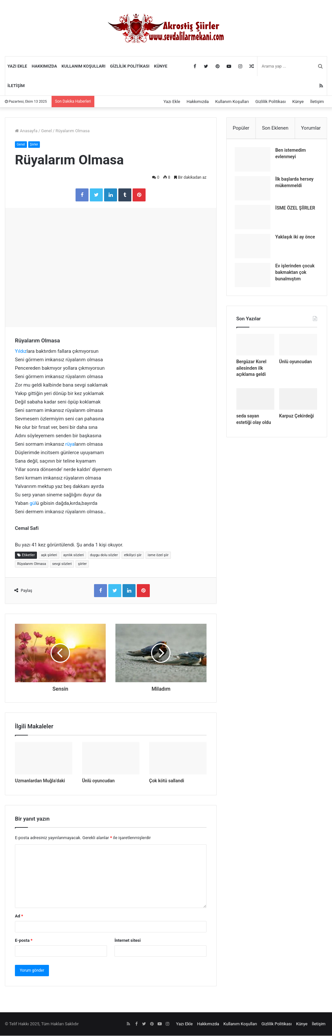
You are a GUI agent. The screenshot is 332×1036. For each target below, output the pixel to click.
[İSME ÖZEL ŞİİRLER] (254, 219)
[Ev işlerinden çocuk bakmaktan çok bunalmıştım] (254, 276)
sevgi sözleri (62, 564)
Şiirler (35, 144)
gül (33, 503)
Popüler (241, 128)
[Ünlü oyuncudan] (110, 758)
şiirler (82, 564)
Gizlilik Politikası (129, 66)
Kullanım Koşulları (84, 66)
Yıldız (21, 351)
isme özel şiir (158, 555)
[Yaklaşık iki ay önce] (254, 248)
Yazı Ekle (17, 66)
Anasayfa (26, 130)
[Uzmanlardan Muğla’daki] (43, 758)
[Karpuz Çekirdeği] (298, 402)
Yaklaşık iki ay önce (297, 238)
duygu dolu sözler (104, 555)
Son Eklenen (275, 128)
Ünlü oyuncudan (98, 780)
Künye (160, 66)
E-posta (23, 940)
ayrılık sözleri (73, 555)
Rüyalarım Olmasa (31, 564)
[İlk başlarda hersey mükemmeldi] (254, 190)
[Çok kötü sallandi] (178, 758)
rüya (70, 444)
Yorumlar (311, 128)
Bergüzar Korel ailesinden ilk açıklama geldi (251, 371)
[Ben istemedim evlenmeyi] (254, 161)
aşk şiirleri (49, 555)
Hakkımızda (44, 66)
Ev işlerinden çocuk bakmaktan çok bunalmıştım (296, 274)
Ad (19, 916)
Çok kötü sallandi (166, 780)
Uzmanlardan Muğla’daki (40, 780)
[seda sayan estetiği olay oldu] (255, 402)
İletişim (16, 85)
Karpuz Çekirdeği (296, 418)
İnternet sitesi (127, 940)
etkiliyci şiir (132, 555)
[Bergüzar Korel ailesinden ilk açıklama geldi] (255, 348)
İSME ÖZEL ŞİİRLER (297, 209)
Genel (46, 130)
